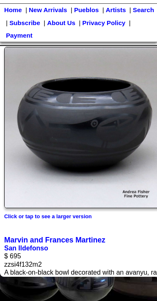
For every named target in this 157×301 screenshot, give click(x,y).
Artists (116, 9)
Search (143, 9)
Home (13, 9)
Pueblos (86, 9)
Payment (19, 35)
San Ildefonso (26, 248)
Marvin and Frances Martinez (55, 240)
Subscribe (24, 22)
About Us (61, 22)
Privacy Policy (104, 22)
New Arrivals (48, 9)
